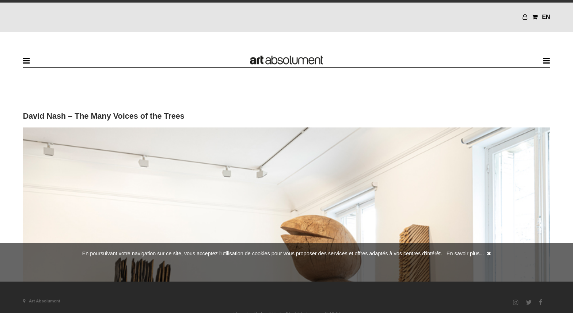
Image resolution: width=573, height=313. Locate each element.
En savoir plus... (465, 253)
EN (546, 17)
